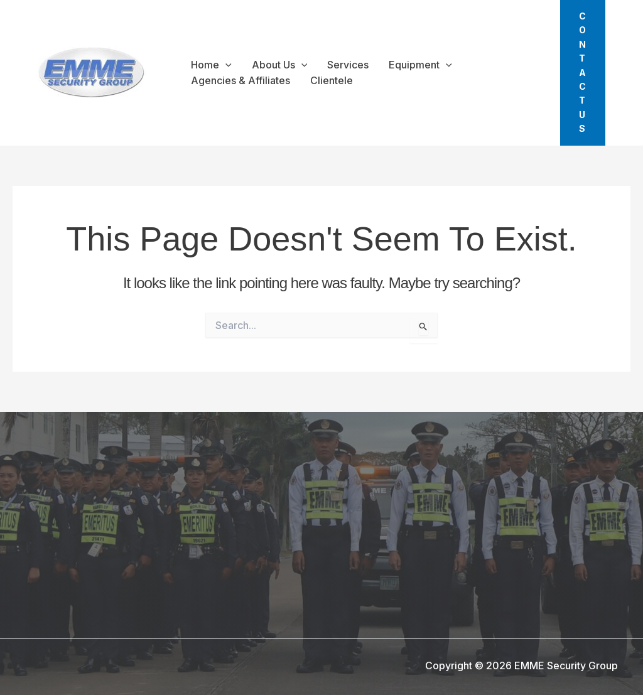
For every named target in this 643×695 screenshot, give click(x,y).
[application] (225, 65)
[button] (582, 73)
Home (211, 65)
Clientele (331, 80)
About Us (280, 65)
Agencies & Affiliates (240, 80)
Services (348, 64)
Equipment (420, 65)
